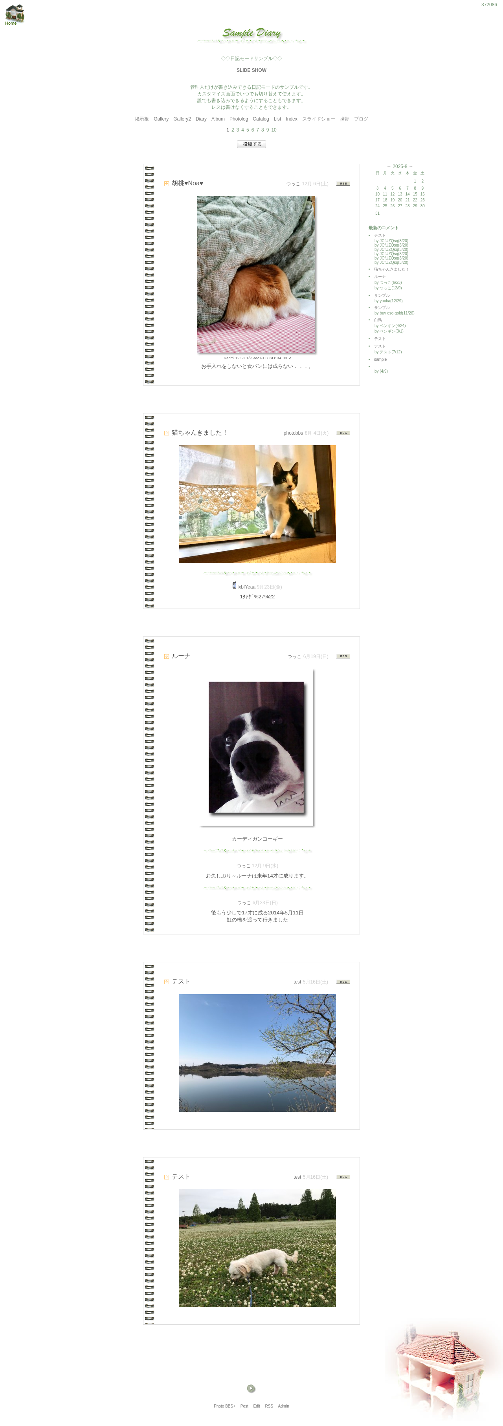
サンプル (382, 295)
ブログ (361, 119)
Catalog (261, 119)
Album (218, 119)
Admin (283, 1406)
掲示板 (142, 119)
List (277, 119)
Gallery (161, 119)
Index (291, 119)
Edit (256, 1406)
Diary (201, 119)
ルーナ (380, 276)
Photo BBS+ (224, 1406)
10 (273, 130)
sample (382, 359)
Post (244, 1406)
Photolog (238, 119)
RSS (269, 1406)
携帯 (344, 119)
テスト (380, 235)
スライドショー (318, 119)
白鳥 (378, 320)
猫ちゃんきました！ (391, 269)
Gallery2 (182, 119)
